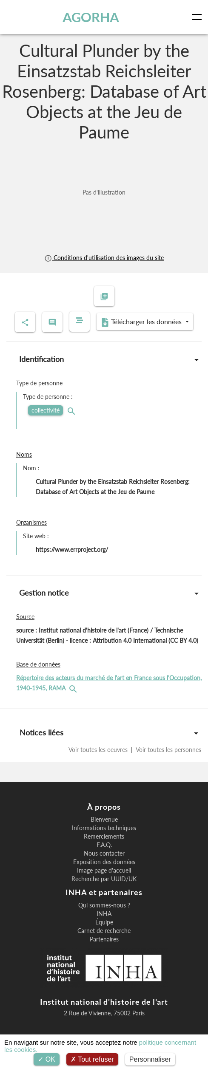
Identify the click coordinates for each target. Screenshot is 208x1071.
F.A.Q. (104, 845)
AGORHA (91, 17)
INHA (104, 914)
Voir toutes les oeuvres (98, 749)
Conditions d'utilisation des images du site (104, 257)
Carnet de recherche (104, 931)
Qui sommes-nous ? (104, 905)
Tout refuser (92, 1059)
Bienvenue (104, 819)
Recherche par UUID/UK (104, 879)
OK (46, 1059)
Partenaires (104, 939)
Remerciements (104, 836)
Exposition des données (104, 862)
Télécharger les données (142, 322)
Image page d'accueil (104, 870)
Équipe (104, 922)
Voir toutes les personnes (167, 749)
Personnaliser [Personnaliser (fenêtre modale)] (150, 1059)
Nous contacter (104, 853)
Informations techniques (104, 828)
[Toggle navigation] (198, 17)
